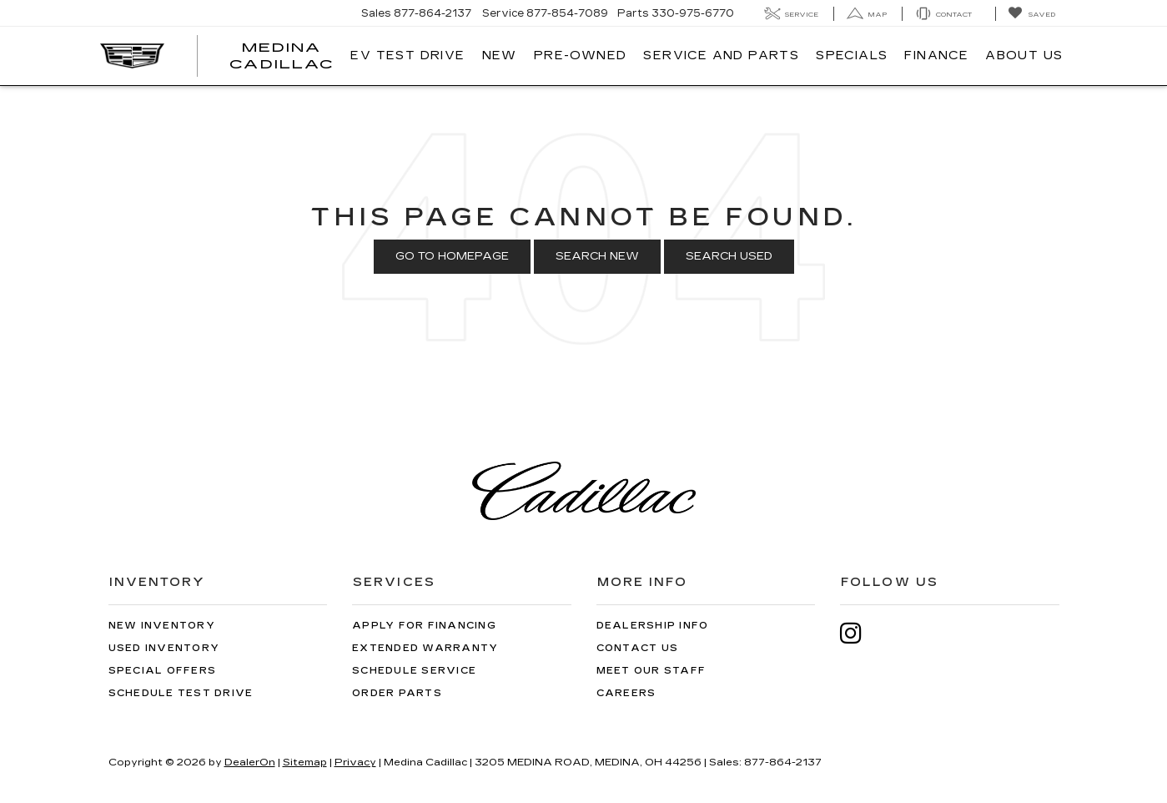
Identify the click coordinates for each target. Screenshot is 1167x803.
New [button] (499, 55)
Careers (626, 693)
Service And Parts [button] (721, 55)
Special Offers (162, 670)
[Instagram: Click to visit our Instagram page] (859, 633)
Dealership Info (652, 625)
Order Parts (397, 693)
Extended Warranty (425, 648)
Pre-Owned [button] (580, 55)
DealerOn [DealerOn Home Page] (249, 762)
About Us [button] (1024, 55)
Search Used (729, 256)
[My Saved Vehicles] (1031, 14)
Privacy (355, 762)
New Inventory (161, 625)
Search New (597, 256)
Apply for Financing (424, 625)
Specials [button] (852, 55)
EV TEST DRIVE (407, 55)
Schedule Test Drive (181, 693)
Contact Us (637, 648)
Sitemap (305, 762)
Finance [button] (936, 55)
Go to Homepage (452, 256)
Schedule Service (414, 670)
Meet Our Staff (651, 670)
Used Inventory (164, 648)
